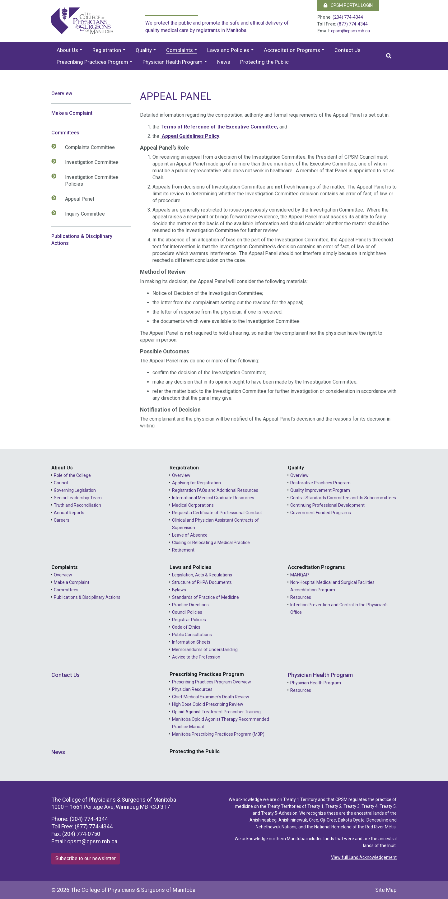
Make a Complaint (71, 113)
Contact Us (347, 50)
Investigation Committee (89, 162)
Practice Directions (190, 604)
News (223, 62)
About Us (67, 50)
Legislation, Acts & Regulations (202, 574)
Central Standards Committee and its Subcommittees (343, 497)
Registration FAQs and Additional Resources (215, 490)
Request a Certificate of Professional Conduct (217, 512)
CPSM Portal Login (348, 5)
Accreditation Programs (292, 50)
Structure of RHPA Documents (202, 582)
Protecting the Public (264, 62)
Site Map (386, 890)
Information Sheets (191, 642)
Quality (144, 50)
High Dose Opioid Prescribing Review (207, 704)
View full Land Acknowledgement (364, 857)
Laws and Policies (228, 50)
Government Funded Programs (320, 512)
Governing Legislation (75, 490)
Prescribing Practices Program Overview (211, 681)
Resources (300, 597)
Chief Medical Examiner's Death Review (210, 696)
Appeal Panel (76, 199)
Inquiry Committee (82, 214)
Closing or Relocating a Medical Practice (211, 542)
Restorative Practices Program (320, 482)
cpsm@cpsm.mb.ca (350, 30)
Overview (61, 93)
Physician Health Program (172, 62)
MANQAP (299, 574)
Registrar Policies (189, 619)
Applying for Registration (196, 482)
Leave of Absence (190, 535)
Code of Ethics (186, 627)
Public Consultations (192, 634)
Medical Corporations (193, 505)
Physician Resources (192, 689)
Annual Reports (69, 512)
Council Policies (187, 612)
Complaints (179, 50)
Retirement (183, 549)
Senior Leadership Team (78, 497)
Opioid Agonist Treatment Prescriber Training (216, 711)
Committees (65, 133)
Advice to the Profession (196, 656)
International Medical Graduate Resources (213, 497)
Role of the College (72, 475)
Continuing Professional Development (327, 505)
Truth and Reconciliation (77, 505)
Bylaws (179, 589)
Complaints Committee (87, 147)
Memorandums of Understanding (205, 649)
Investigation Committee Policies (89, 180)
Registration (106, 50)
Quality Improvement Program (320, 490)
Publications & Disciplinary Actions (81, 239)
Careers (61, 520)
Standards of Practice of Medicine (205, 597)
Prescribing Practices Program (92, 62)
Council (61, 482)
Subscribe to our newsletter (85, 858)
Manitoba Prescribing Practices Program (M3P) (218, 734)
